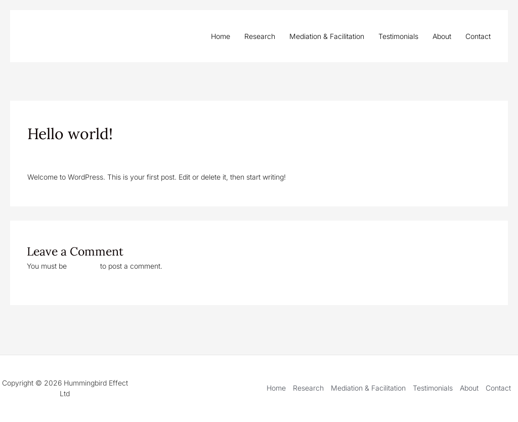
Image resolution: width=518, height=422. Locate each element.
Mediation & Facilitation (326, 36)
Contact (478, 36)
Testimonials (398, 36)
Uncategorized (117, 152)
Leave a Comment (57, 152)
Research (259, 36)
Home (220, 36)
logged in (83, 266)
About (442, 36)
